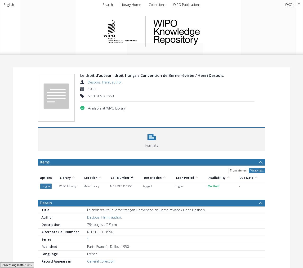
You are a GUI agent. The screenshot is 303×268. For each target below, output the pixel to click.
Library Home (130, 4)
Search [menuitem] (107, 4)
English (9, 4)
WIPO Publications (187, 4)
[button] (151, 139)
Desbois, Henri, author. (105, 82)
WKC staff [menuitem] (292, 4)
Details (46, 203)
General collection (101, 261)
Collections (157, 4)
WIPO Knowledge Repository (196, 31)
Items (45, 162)
